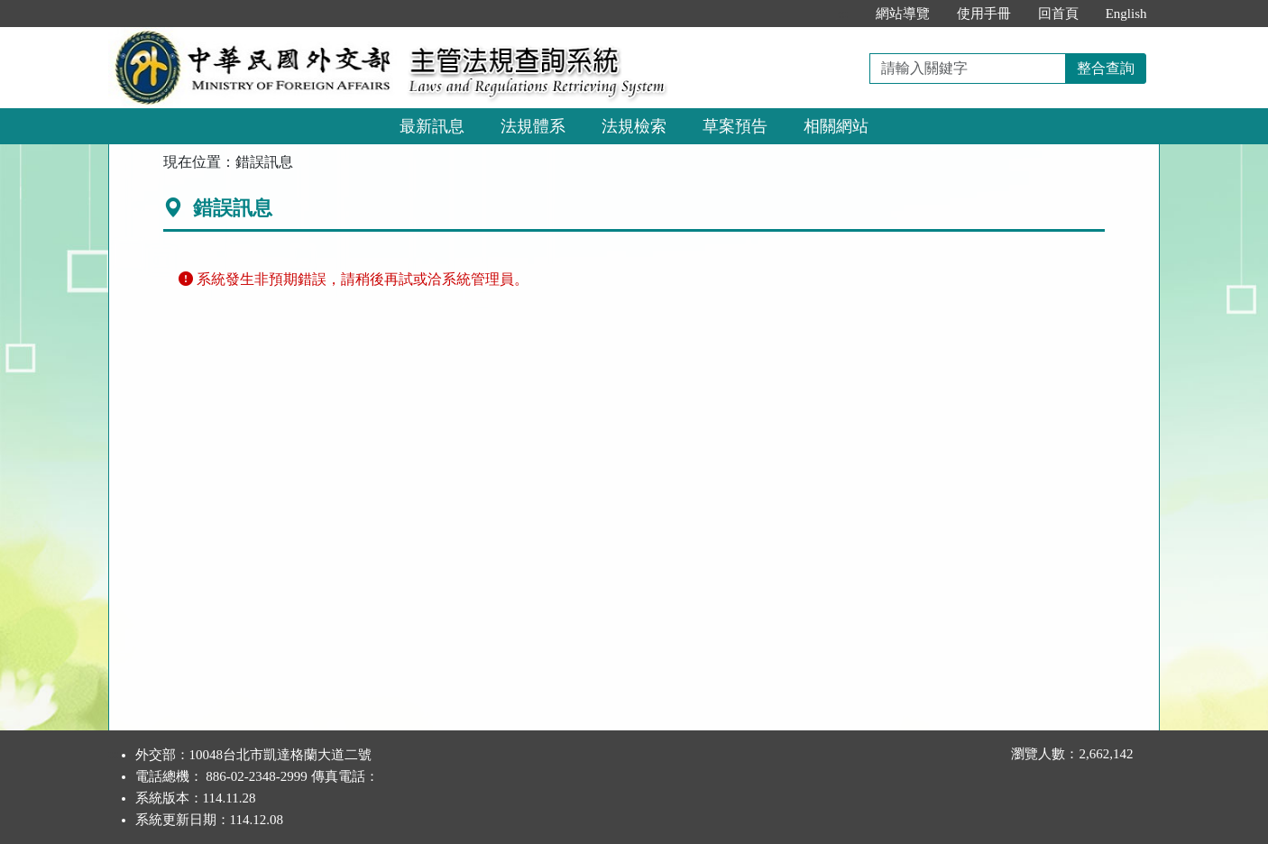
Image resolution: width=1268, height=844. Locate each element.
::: (843, 13)
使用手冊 (984, 13)
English (1126, 13)
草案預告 (735, 126)
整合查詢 (1106, 68)
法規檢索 (634, 126)
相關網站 (836, 126)
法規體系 (533, 126)
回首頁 (1058, 13)
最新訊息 (432, 126)
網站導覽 (903, 13)
